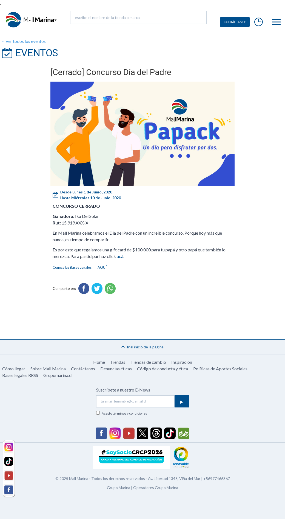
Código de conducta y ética (162, 368)
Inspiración (181, 362)
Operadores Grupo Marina (155, 487)
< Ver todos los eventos (24, 41)
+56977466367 (216, 478)
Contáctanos (83, 368)
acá (120, 256)
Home (99, 362)
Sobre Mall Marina (48, 368)
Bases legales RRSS (20, 375)
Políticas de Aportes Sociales (220, 368)
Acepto (124, 413)
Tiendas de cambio (148, 362)
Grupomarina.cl (57, 375)
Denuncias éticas (116, 368)
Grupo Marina (118, 487)
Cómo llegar (13, 368)
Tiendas (117, 362)
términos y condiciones (130, 413)
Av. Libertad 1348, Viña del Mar (174, 478)
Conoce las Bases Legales (72, 267)
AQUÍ (102, 267)
